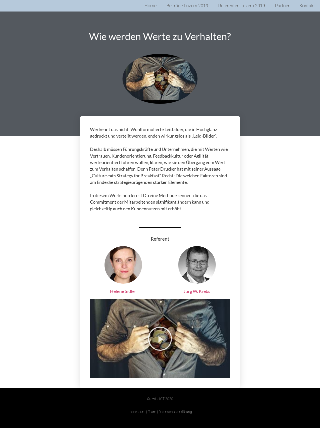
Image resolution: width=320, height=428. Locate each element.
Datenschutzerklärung (175, 412)
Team (152, 412)
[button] (160, 338)
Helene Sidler (123, 291)
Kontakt (307, 5)
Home (150, 5)
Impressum (137, 412)
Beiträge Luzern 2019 (187, 5)
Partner (282, 5)
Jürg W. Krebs (197, 291)
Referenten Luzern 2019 (241, 5)
